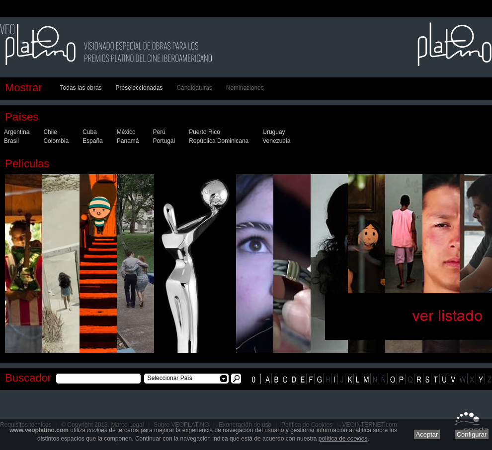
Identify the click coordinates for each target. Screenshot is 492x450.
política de (343, 438)
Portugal (164, 140)
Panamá (128, 140)
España (92, 140)
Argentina (16, 132)
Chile (50, 132)
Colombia (56, 140)
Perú (159, 132)
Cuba (89, 132)
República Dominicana (218, 140)
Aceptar (427, 434)
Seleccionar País (168, 378)
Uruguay (273, 132)
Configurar (472, 434)
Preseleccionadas (139, 87)
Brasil (11, 140)
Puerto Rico (204, 132)
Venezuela (276, 140)
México (126, 132)
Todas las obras (81, 87)
